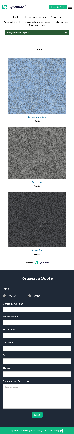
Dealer (12, 295)
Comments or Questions (16, 381)
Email (6, 355)
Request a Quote (58, 7)
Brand (37, 295)
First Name (9, 329)
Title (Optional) (11, 316)
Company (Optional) (13, 303)
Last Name (9, 342)
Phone (6, 368)
